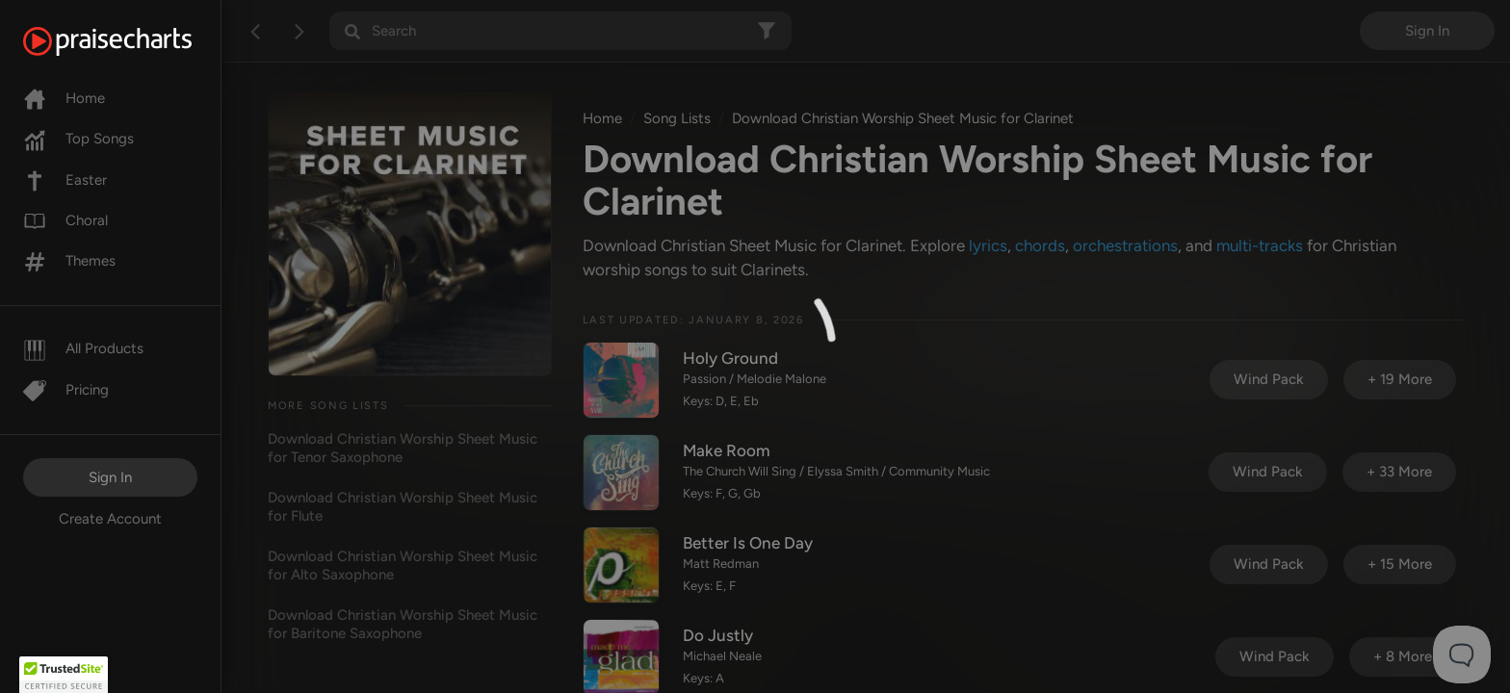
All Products (83, 348)
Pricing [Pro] (66, 389)
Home (64, 98)
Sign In (110, 477)
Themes (69, 261)
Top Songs (78, 138)
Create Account (110, 518)
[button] (63, 674)
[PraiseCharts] (131, 41)
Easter (65, 180)
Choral (65, 220)
